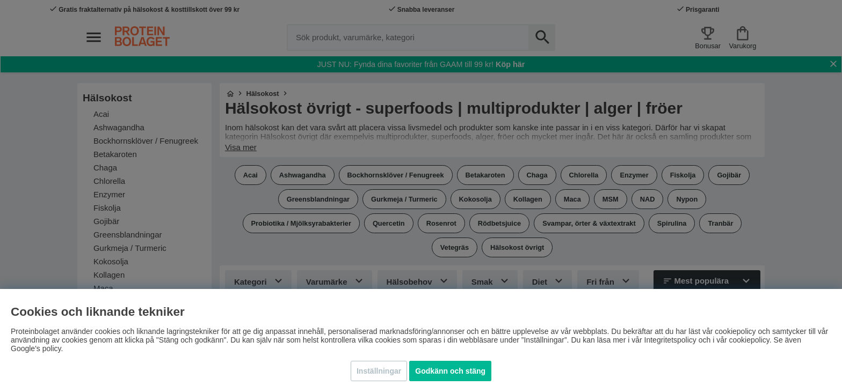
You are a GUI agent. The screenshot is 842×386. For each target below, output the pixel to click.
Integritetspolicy (670, 340)
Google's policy (36, 348)
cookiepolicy (749, 340)
